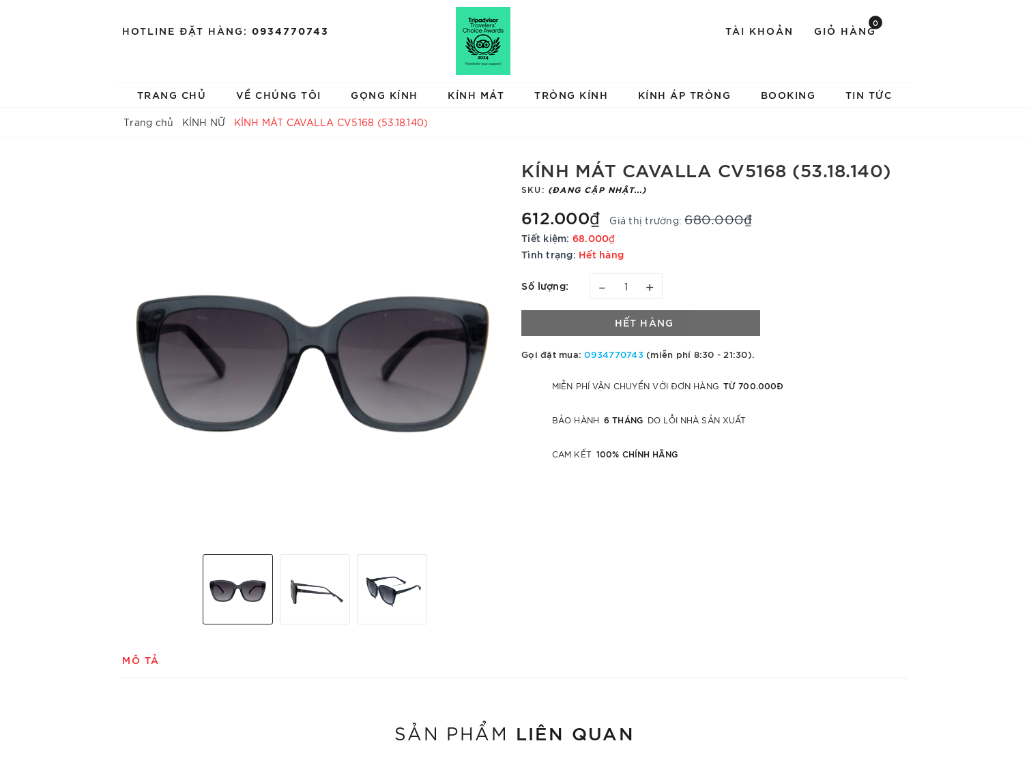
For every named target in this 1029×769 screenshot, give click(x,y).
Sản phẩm (514, 732)
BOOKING (788, 94)
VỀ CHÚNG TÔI (278, 94)
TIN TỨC (869, 94)
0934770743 (290, 30)
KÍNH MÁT (476, 94)
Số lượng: (545, 285)
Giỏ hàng (848, 29)
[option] (315, 351)
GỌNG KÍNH (384, 94)
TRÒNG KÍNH (571, 94)
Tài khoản (759, 30)
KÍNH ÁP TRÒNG (684, 94)
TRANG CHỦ (172, 94)
